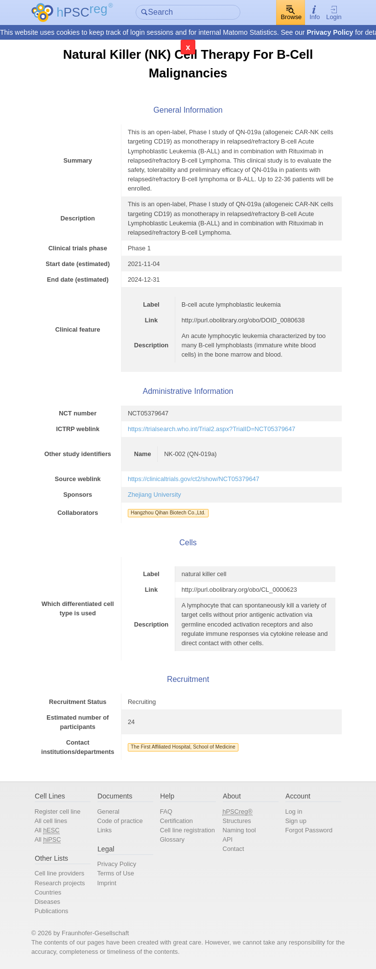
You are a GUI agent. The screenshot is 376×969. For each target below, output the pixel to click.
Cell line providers (59, 873)
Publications (51, 911)
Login (333, 13)
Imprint (106, 883)
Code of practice (119, 820)
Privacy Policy (329, 32)
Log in (293, 811)
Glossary (172, 839)
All (46, 830)
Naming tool (239, 830)
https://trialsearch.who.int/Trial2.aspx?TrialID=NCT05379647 (211, 429)
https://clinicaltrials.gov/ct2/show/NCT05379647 (193, 479)
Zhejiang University (154, 494)
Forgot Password (308, 830)
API (227, 839)
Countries (47, 892)
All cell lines (50, 820)
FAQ (166, 811)
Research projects (59, 883)
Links (104, 830)
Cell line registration (187, 830)
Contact (233, 848)
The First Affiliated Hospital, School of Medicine (183, 747)
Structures (236, 820)
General (108, 811)
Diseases (47, 901)
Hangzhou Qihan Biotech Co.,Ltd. (168, 512)
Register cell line (57, 811)
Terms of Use (115, 873)
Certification (176, 820)
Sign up (295, 820)
